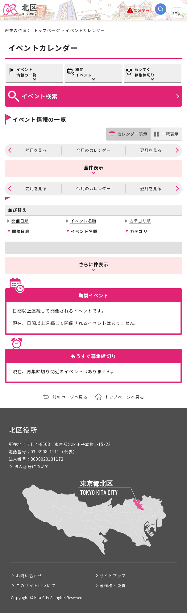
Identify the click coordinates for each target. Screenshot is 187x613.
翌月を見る (151, 150)
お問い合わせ (29, 575)
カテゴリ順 (140, 221)
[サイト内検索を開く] (160, 9)
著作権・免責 (113, 585)
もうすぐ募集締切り (145, 72)
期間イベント (83, 72)
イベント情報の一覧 (26, 72)
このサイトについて (36, 585)
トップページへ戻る (124, 397)
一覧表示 (170, 134)
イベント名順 (83, 221)
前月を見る (36, 150)
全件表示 (94, 167)
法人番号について (31, 466)
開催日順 (20, 221)
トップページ (47, 30)
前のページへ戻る (70, 397)
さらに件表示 (94, 264)
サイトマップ (113, 575)
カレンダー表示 (132, 134)
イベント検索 (40, 96)
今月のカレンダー (93, 150)
